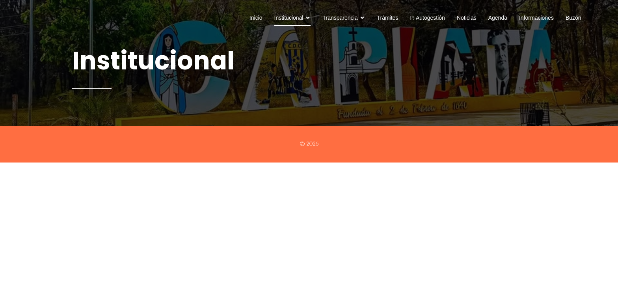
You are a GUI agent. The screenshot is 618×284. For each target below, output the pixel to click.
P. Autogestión (427, 18)
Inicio (255, 18)
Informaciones (536, 18)
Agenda (497, 18)
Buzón (573, 18)
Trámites (387, 18)
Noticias (467, 18)
